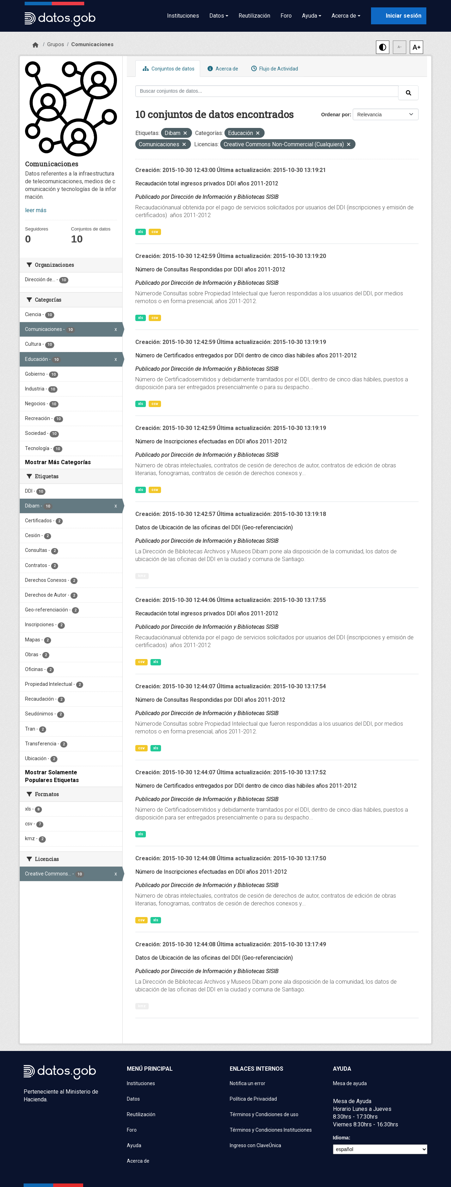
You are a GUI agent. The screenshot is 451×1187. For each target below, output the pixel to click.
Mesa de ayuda (350, 1083)
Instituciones (183, 15)
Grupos (55, 44)
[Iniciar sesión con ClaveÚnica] (398, 15)
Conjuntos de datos (167, 68)
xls (140, 231)
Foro (286, 15)
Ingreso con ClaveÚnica (255, 1145)
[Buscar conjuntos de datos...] (267, 91)
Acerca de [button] (344, 15)
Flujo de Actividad (273, 68)
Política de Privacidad (253, 1099)
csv (155, 231)
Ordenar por (335, 114)
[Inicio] (35, 45)
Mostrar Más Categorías (58, 462)
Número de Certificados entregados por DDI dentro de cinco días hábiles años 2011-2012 (246, 355)
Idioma (341, 1137)
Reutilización (254, 15)
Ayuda (134, 1145)
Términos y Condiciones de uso (264, 1114)
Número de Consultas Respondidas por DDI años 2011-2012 (210, 269)
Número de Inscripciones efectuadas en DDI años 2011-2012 (211, 441)
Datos (133, 1099)
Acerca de (222, 68)
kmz (142, 575)
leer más (36, 210)
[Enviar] (408, 92)
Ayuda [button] (309, 15)
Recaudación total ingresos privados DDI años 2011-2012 (206, 183)
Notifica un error (247, 1083)
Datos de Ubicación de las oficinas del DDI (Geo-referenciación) (214, 527)
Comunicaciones (92, 44)
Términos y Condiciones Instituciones (271, 1130)
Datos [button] (216, 15)
